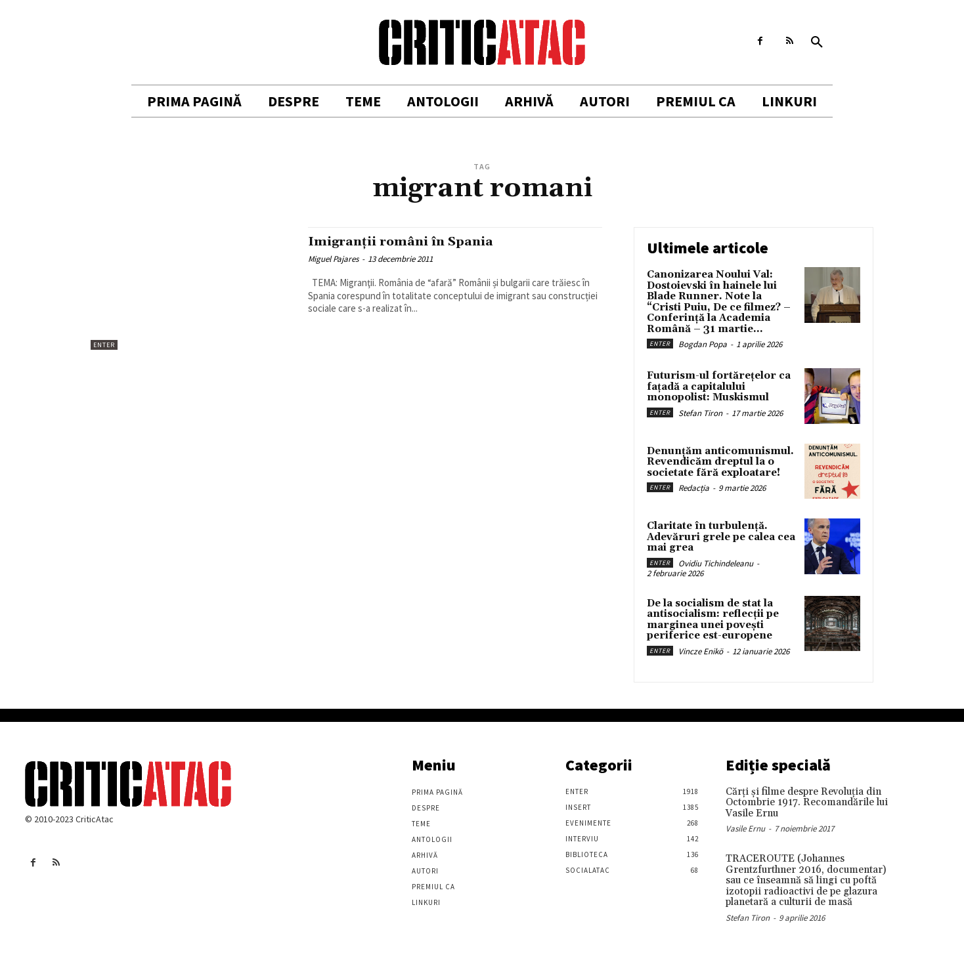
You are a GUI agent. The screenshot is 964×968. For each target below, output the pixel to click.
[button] (817, 42)
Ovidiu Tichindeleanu (715, 563)
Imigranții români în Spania (409, 241)
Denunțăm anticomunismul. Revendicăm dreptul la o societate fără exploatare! (720, 462)
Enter (104, 345)
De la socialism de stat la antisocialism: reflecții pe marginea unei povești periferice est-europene (713, 619)
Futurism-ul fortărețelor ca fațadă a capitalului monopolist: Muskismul (719, 386)
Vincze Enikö (700, 651)
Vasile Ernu (745, 828)
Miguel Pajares (333, 258)
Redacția (693, 488)
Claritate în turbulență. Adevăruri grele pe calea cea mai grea (721, 537)
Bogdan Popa (702, 344)
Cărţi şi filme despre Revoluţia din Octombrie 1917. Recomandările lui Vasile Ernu (807, 803)
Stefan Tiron (700, 413)
